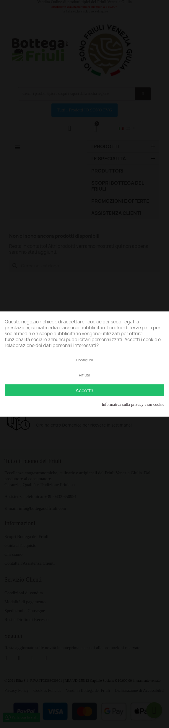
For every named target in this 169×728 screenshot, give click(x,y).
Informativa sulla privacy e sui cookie (133, 404)
